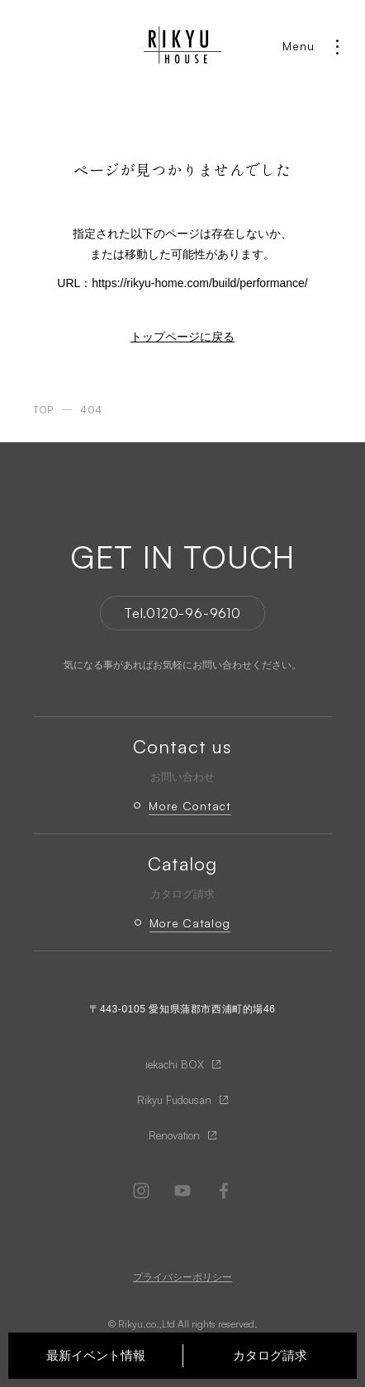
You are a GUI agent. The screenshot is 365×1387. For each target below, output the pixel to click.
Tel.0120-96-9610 (182, 613)
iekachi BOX (174, 1064)
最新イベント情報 (95, 1355)
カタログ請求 (270, 1355)
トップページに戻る (182, 336)
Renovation (174, 1135)
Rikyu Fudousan (174, 1099)
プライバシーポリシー (182, 1277)
